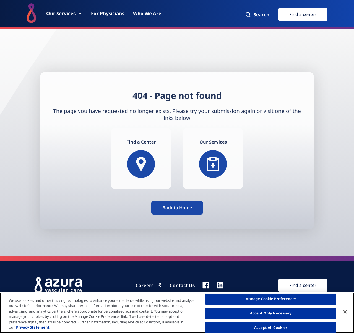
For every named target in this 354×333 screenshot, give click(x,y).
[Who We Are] (147, 13)
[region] (177, 312)
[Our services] (213, 158)
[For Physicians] (107, 13)
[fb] (205, 285)
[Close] (345, 312)
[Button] (177, 208)
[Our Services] (64, 13)
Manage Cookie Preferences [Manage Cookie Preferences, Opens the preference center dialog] (270, 299)
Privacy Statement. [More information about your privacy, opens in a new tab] (33, 327)
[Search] (257, 14)
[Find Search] (302, 285)
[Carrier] (149, 285)
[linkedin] (220, 285)
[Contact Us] (182, 285)
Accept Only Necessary (271, 313)
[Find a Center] (141, 158)
